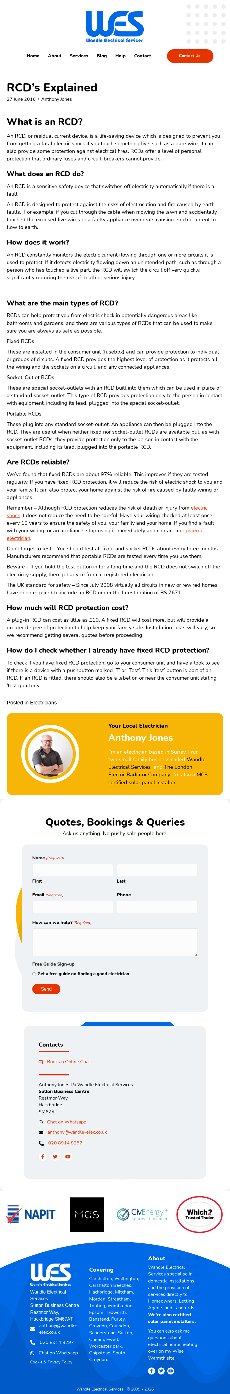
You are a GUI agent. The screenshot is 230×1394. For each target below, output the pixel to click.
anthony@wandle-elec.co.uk (77, 1129)
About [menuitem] (54, 56)
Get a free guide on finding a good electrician (83, 971)
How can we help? (61, 919)
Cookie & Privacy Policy (51, 1359)
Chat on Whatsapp (66, 1119)
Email (47, 893)
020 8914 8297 (65, 1140)
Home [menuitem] (33, 56)
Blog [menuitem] (102, 56)
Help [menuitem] (120, 56)
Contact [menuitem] (142, 56)
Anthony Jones (56, 99)
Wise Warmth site (166, 1351)
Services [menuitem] (79, 56)
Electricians (43, 703)
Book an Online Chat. (69, 1059)
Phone (124, 893)
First (37, 880)
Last (121, 880)
